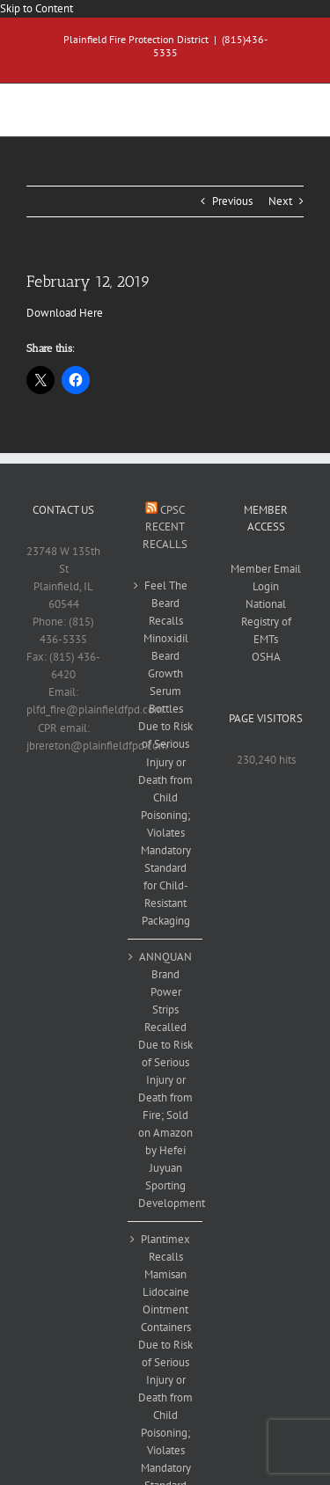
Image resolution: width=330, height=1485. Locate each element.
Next (280, 201)
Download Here (64, 312)
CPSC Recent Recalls (165, 527)
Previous (232, 201)
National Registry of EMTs (266, 621)
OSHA (266, 656)
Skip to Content (36, 8)
